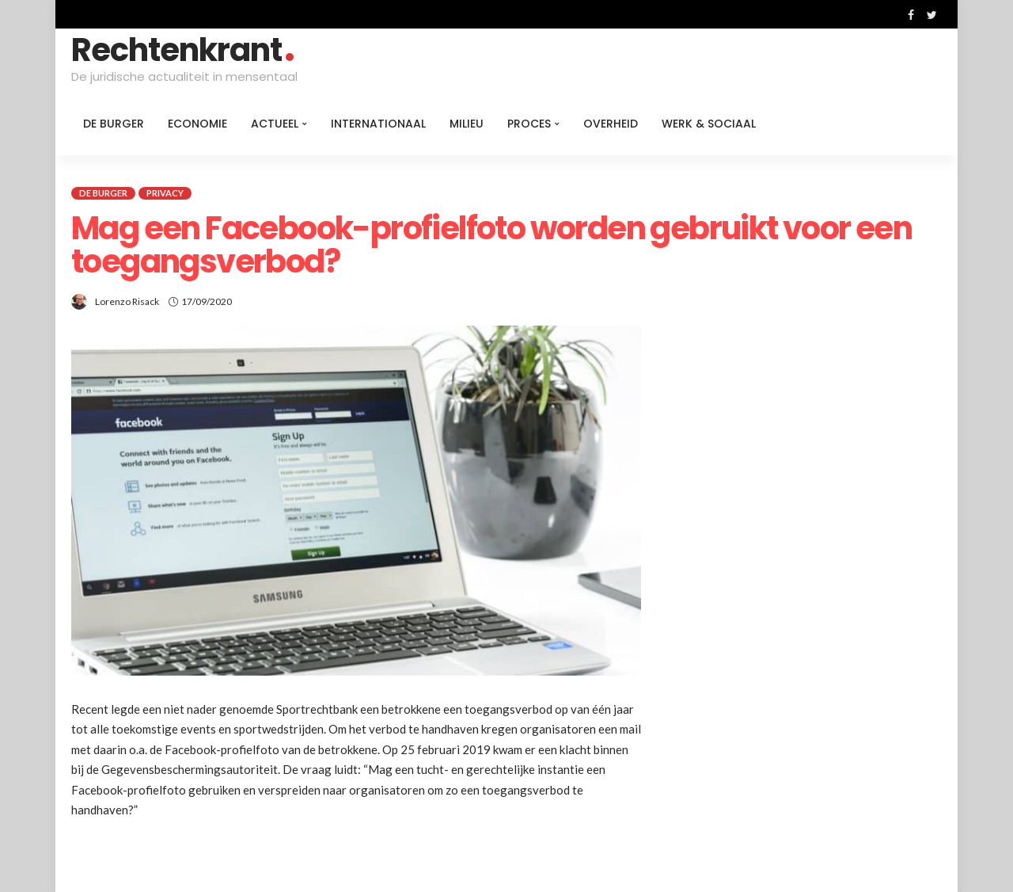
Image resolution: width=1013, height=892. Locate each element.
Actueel (274, 124)
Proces (529, 124)
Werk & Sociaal (709, 124)
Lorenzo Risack (127, 301)
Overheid (610, 124)
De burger (113, 124)
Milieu (467, 124)
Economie (197, 124)
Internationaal (378, 124)
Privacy (165, 193)
